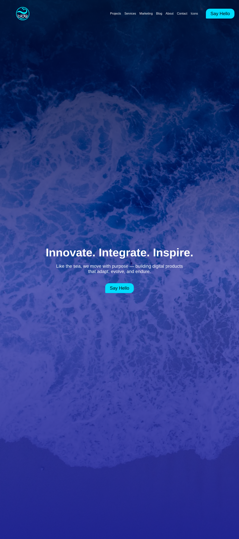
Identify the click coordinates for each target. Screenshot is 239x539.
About (170, 13)
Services (130, 13)
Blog (159, 13)
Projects (115, 13)
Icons (194, 13)
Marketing (146, 13)
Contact (182, 13)
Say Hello (220, 13)
